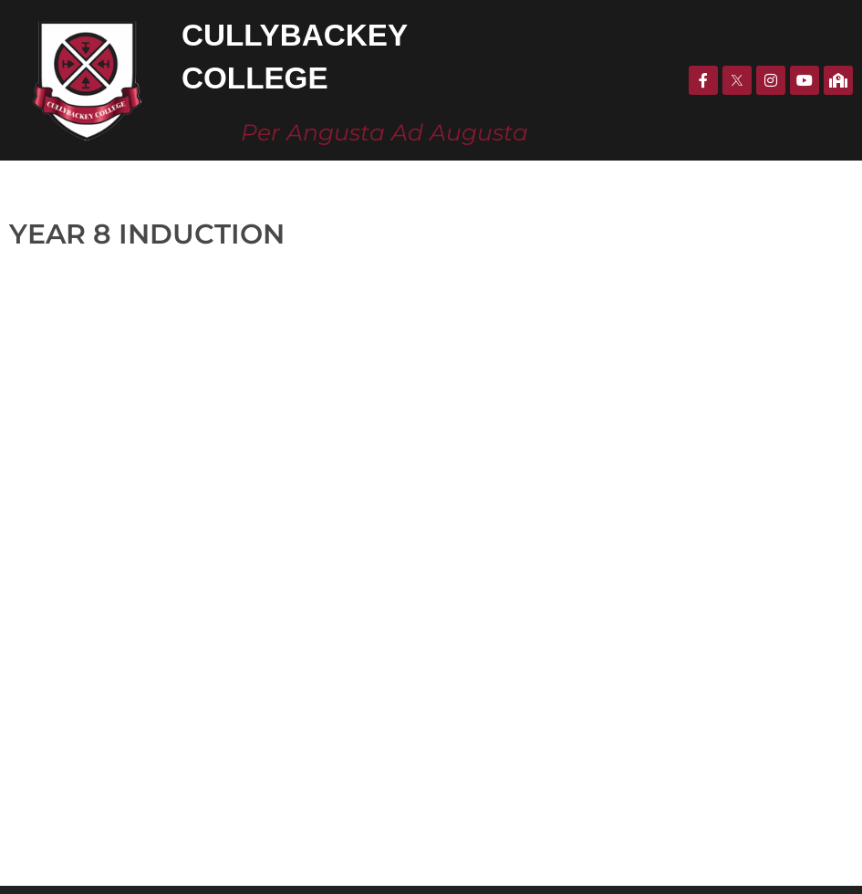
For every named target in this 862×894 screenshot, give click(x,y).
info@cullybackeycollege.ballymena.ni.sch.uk (132, 791)
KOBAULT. (600, 868)
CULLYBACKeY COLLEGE (161, 543)
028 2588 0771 (48, 735)
